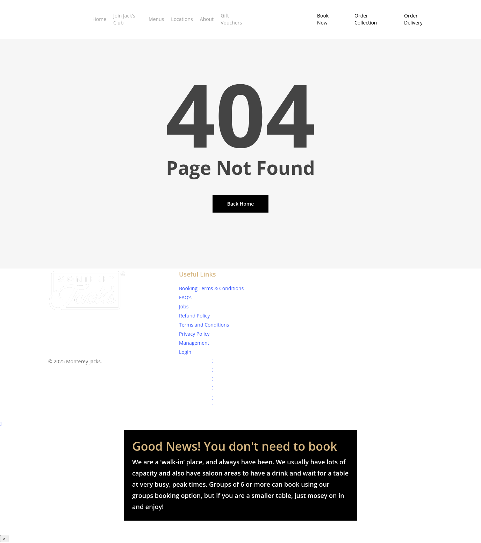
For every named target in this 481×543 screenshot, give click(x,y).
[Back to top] (240, 424)
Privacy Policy (194, 333)
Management (194, 343)
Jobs (183, 306)
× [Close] (4, 538)
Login (185, 352)
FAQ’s (185, 297)
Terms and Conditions (204, 324)
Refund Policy (194, 315)
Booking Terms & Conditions (211, 288)
